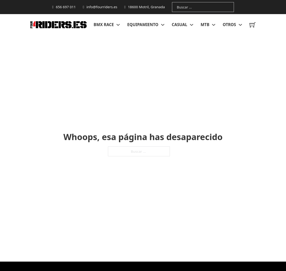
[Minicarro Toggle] (252, 25)
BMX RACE (104, 24)
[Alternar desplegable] (118, 25)
